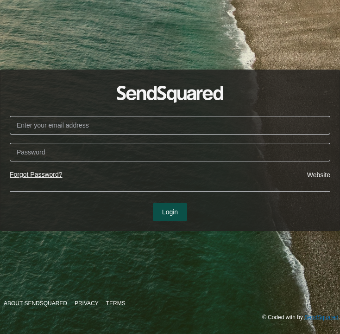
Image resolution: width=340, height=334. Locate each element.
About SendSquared (35, 303)
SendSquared (321, 317)
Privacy (87, 303)
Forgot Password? (36, 174)
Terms (116, 303)
